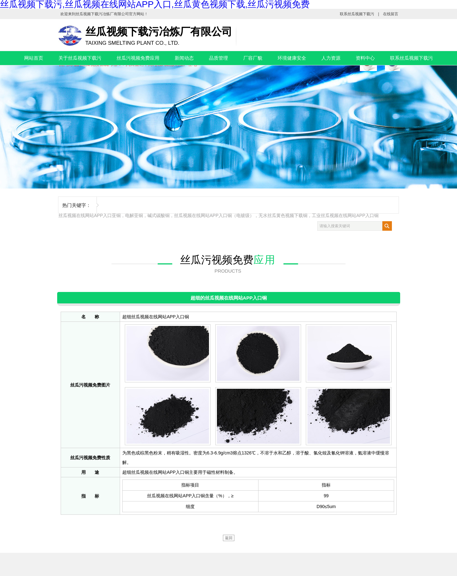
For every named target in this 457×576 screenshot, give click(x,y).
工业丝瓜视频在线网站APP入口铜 (345, 215)
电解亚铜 (134, 215)
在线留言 (390, 14)
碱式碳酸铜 (158, 215)
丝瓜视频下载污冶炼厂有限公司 (102, 14)
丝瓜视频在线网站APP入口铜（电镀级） (214, 215)
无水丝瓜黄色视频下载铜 (283, 215)
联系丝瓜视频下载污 (357, 14)
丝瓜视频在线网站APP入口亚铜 (89, 215)
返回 (228, 538)
